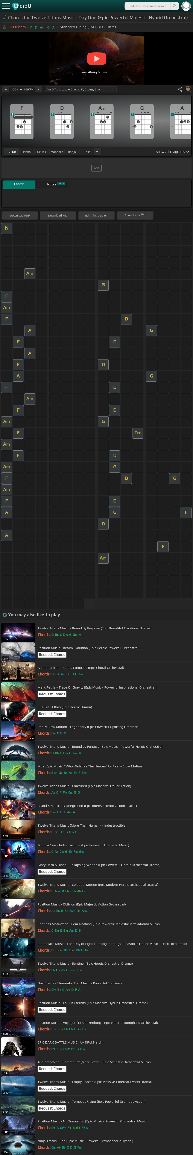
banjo (72, 151)
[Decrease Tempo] (5, 89)
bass (87, 151)
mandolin (57, 151)
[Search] (174, 6)
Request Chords (52, 655)
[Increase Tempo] (38, 89)
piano (27, 151)
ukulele (42, 151)
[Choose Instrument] (97, 151)
